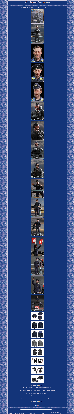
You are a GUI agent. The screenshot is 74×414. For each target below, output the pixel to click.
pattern (22, 413)
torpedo (30, 413)
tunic (39, 413)
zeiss (13, 413)
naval (26, 413)
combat (10, 413)
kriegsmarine (52, 413)
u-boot (43, 413)
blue (19, 413)
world (60, 413)
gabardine (34, 413)
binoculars (16, 413)
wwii (64, 413)
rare (37, 413)
